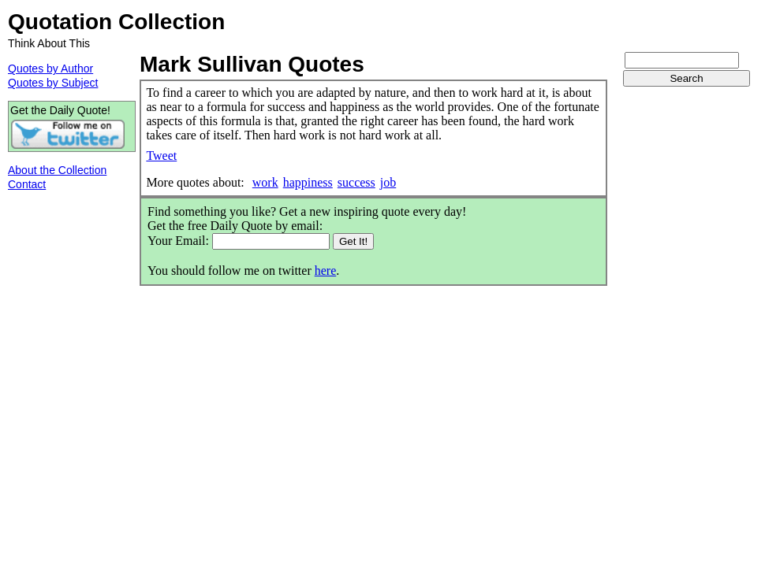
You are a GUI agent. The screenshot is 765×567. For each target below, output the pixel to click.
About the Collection (57, 170)
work (265, 182)
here (326, 270)
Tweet (161, 155)
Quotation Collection (116, 21)
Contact (27, 184)
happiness (308, 182)
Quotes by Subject (53, 82)
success (356, 182)
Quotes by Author (50, 68)
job (388, 182)
